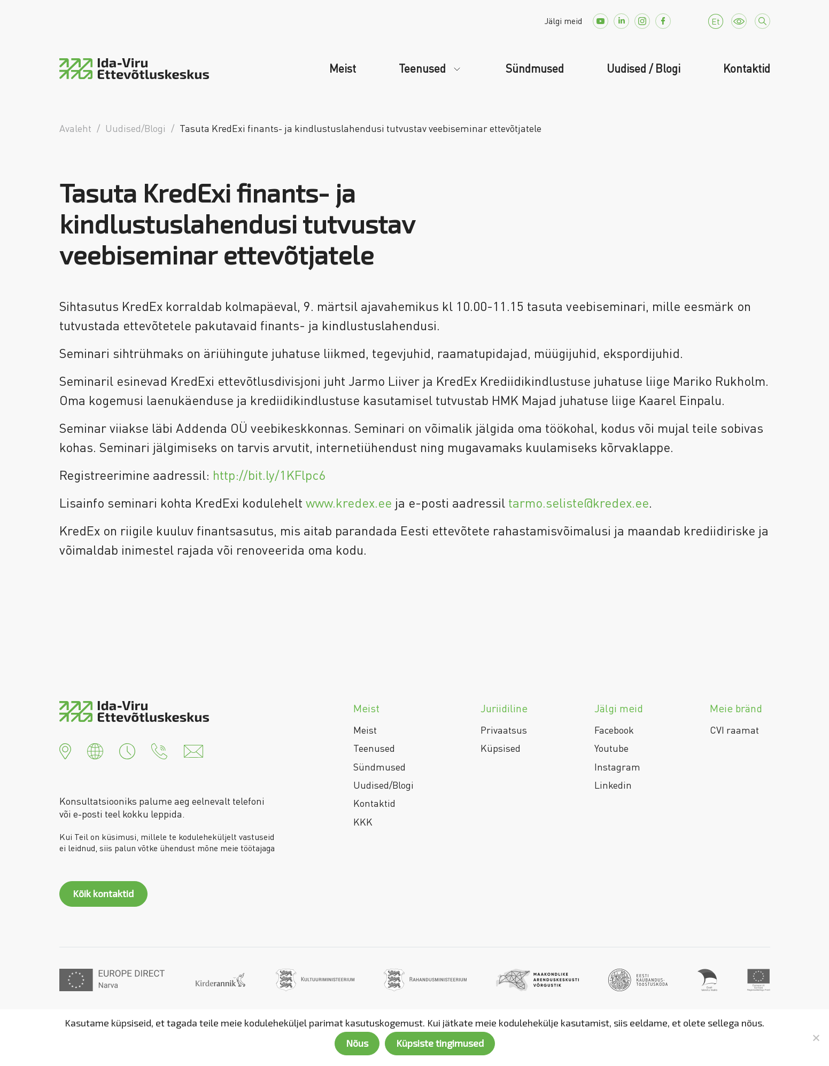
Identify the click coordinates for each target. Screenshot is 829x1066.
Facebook (614, 730)
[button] (65, 750)
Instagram (617, 767)
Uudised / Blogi (643, 68)
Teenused (423, 68)
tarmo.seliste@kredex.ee (578, 502)
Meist (342, 68)
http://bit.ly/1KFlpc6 (269, 475)
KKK (363, 822)
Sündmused (535, 68)
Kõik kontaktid (103, 893)
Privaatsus (504, 730)
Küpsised (501, 748)
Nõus (357, 1043)
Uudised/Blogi (383, 785)
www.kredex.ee (349, 502)
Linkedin (613, 785)
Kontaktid (746, 68)
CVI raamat (734, 730)
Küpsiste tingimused (440, 1043)
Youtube (611, 748)
